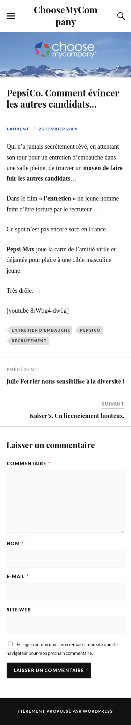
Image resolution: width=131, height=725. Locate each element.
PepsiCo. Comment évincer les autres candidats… (63, 98)
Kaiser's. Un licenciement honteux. (77, 415)
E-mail (18, 576)
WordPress (98, 711)
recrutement (29, 340)
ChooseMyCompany (65, 15)
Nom (15, 543)
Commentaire (28, 463)
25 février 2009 (58, 128)
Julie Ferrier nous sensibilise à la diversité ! (65, 381)
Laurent (18, 128)
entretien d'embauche (41, 330)
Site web (19, 609)
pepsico (90, 330)
